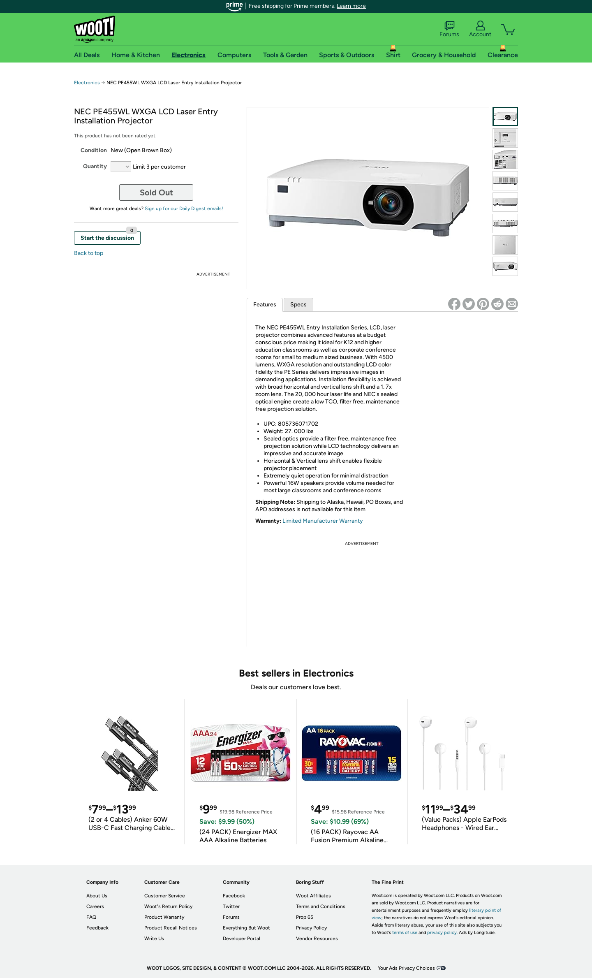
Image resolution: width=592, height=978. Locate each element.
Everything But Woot (246, 928)
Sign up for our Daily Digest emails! (184, 208)
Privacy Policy (311, 928)
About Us (96, 896)
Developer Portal (241, 938)
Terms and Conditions (320, 906)
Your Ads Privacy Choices (406, 968)
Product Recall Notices (170, 928)
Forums (449, 29)
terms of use (404, 932)
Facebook (234, 896)
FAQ (91, 917)
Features (264, 304)
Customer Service (164, 896)
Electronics (87, 83)
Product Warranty (164, 917)
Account (480, 29)
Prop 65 (304, 917)
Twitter (231, 906)
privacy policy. (442, 932)
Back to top (88, 253)
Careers (95, 906)
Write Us (154, 938)
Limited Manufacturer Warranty (322, 520)
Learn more (351, 5)
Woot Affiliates (313, 896)
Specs (298, 304)
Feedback (97, 928)
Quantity (95, 166)
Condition (94, 150)
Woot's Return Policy (168, 906)
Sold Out (156, 192)
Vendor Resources (317, 938)
